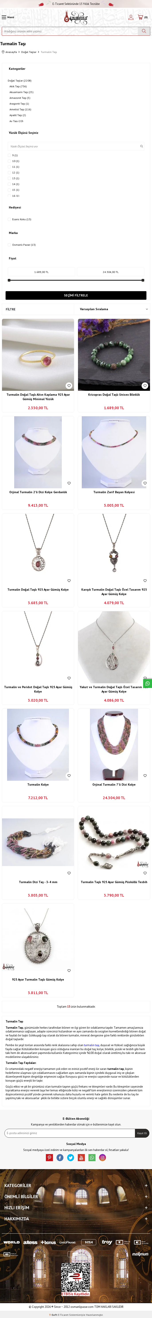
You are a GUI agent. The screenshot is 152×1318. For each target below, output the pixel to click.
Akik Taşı (18, 86)
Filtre (11, 309)
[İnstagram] (102, 1157)
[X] (70, 1157)
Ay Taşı (16, 121)
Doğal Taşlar (28, 52)
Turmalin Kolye (38, 785)
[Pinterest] (49, 1157)
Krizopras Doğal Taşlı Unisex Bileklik (114, 395)
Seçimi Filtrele (76, 295)
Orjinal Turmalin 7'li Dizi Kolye (114, 785)
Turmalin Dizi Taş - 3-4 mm (38, 882)
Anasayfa (9, 52)
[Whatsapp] (91, 1157)
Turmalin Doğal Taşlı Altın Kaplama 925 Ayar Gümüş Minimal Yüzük (38, 397)
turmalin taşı (91, 1045)
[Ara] (144, 31)
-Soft (53, 1314)
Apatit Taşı (18, 115)
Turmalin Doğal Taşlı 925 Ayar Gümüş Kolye (38, 590)
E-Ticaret (63, 1314)
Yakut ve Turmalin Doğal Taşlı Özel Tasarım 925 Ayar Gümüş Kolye (114, 689)
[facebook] (60, 1157)
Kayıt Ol (142, 1133)
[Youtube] (81, 1157)
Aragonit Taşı (19, 103)
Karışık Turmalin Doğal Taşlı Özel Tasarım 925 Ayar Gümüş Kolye (114, 592)
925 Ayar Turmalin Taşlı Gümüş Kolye (38, 979)
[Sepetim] (142, 17)
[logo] (76, 17)
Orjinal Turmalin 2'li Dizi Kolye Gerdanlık (38, 492)
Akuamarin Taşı (21, 92)
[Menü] (8, 17)
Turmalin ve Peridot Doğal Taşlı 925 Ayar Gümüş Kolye (38, 689)
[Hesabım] (131, 17)
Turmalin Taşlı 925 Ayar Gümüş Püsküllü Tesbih (114, 882)
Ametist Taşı (20, 109)
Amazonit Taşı (20, 98)
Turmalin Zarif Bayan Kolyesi (114, 492)
